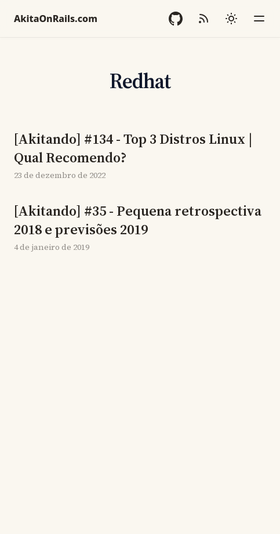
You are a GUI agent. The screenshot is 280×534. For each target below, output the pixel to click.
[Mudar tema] (231, 18)
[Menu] (259, 18)
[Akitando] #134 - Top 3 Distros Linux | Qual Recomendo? (133, 148)
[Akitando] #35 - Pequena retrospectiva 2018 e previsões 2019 (137, 220)
